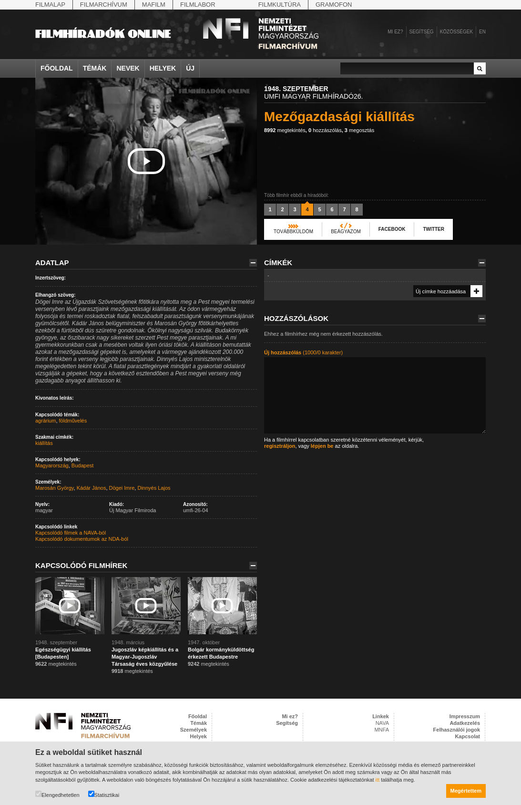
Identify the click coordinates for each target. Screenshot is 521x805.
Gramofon (334, 4)
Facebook (392, 229)
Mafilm (153, 4)
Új (190, 68)
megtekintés (285, 130)
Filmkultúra (279, 4)
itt (378, 780)
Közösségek (456, 31)
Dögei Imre (122, 488)
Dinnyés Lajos (153, 488)
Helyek (163, 68)
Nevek (127, 68)
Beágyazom (346, 231)
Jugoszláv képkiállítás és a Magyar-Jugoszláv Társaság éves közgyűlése (145, 657)
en (482, 31)
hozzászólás (325, 130)
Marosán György (54, 488)
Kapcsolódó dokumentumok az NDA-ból (81, 539)
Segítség (421, 31)
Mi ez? (395, 31)
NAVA (382, 723)
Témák (95, 68)
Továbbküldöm (293, 231)
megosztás (359, 130)
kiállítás (44, 443)
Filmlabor (197, 4)
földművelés (73, 420)
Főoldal (57, 68)
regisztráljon (279, 446)
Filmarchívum (103, 4)
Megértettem (465, 791)
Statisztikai (104, 794)
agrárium (45, 420)
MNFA (381, 730)
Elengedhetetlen (57, 794)
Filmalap (50, 4)
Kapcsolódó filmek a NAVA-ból (70, 533)
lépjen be (322, 446)
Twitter (433, 229)
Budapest (82, 465)
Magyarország (52, 465)
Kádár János (91, 488)
